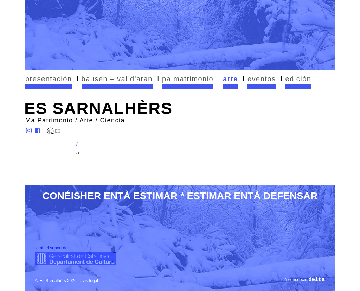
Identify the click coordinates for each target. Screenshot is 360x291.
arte (230, 79)
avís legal (89, 280)
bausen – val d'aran (117, 79)
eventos (262, 79)
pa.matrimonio (187, 79)
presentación (48, 79)
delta (316, 280)
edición (298, 79)
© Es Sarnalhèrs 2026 (56, 280)
